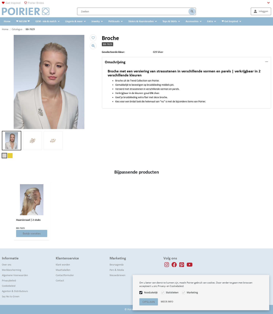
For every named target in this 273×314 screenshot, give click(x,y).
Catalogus (17, 29)
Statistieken (172, 292)
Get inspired (12, 3)
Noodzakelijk (151, 292)
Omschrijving (115, 62)
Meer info (167, 301)
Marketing (192, 292)
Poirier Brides (36, 3)
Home (5, 29)
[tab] (186, 62)
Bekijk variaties (32, 233)
